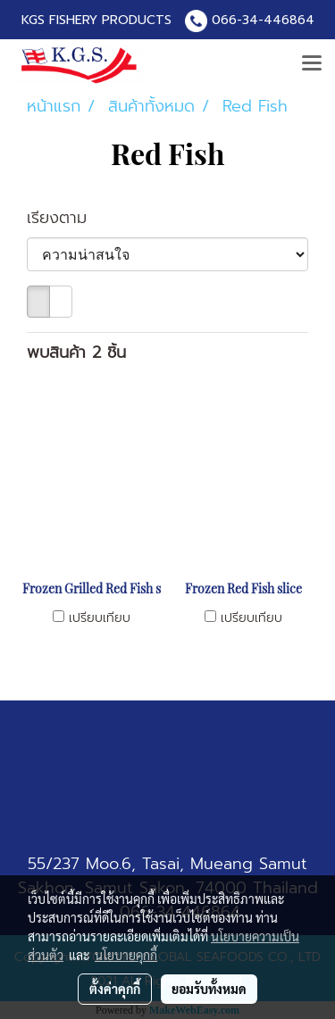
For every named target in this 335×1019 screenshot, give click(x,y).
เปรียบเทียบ (99, 618)
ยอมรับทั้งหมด (209, 989)
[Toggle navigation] (311, 64)
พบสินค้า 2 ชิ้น (76, 353)
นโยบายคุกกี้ (126, 955)
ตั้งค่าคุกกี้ (114, 989)
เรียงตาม (66, 218)
